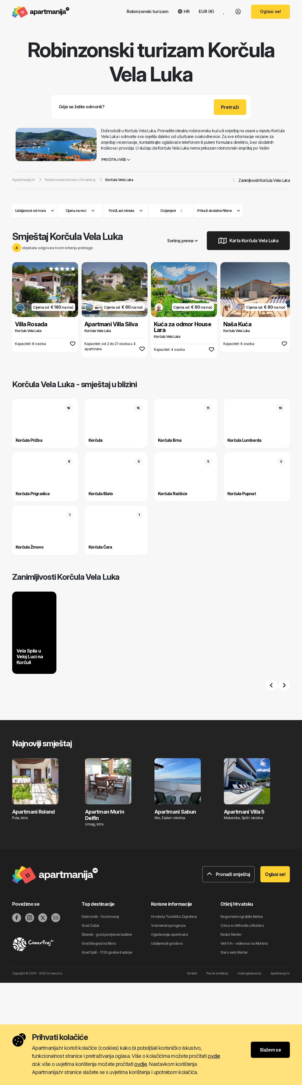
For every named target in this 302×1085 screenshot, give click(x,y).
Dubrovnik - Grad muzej (100, 916)
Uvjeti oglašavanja (249, 973)
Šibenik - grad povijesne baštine (107, 934)
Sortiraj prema (182, 240)
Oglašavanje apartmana (169, 934)
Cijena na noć (80, 210)
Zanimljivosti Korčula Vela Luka (264, 180)
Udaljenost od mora (34, 210)
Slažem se (270, 1050)
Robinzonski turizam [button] (148, 11)
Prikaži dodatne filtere (218, 210)
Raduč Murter (231, 934)
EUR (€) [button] (206, 11)
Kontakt (192, 973)
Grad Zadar (90, 925)
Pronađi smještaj (228, 874)
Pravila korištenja (217, 973)
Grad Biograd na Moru (99, 943)
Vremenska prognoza (168, 925)
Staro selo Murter (234, 952)
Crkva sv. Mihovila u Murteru (242, 925)
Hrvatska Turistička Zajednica (174, 916)
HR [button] (183, 11)
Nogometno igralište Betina (241, 916)
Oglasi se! (270, 11)
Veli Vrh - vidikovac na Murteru (244, 943)
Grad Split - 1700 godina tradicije (107, 952)
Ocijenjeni (168, 210)
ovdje (214, 1056)
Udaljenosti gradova (167, 943)
